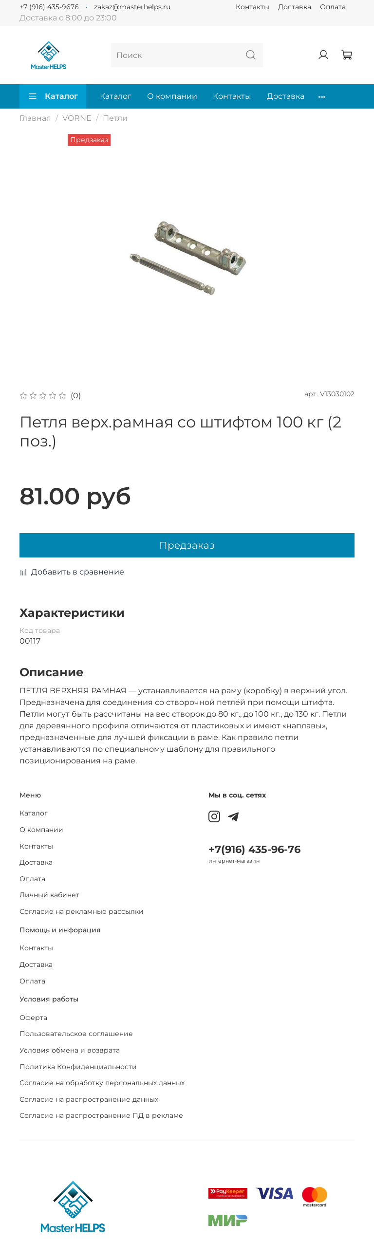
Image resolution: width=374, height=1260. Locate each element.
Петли (115, 118)
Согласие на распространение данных (88, 1099)
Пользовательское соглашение (76, 1033)
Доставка (294, 6)
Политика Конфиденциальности (78, 1066)
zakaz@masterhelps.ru (132, 6)
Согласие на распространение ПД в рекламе (101, 1115)
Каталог (53, 96)
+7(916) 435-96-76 (254, 849)
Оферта (33, 1017)
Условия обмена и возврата (69, 1050)
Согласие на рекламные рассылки (81, 911)
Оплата (333, 6)
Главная (35, 118)
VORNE (77, 118)
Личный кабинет (49, 894)
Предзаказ (187, 545)
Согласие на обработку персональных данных (102, 1082)
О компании (172, 96)
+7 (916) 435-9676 (49, 6)
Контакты (252, 6)
